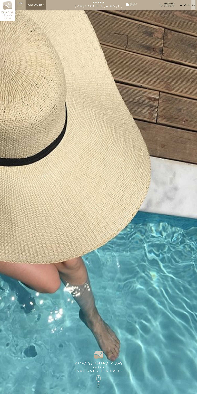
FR (189, 4)
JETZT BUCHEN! (36, 4)
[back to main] (98, 378)
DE (193, 4)
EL (181, 4)
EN (185, 4)
